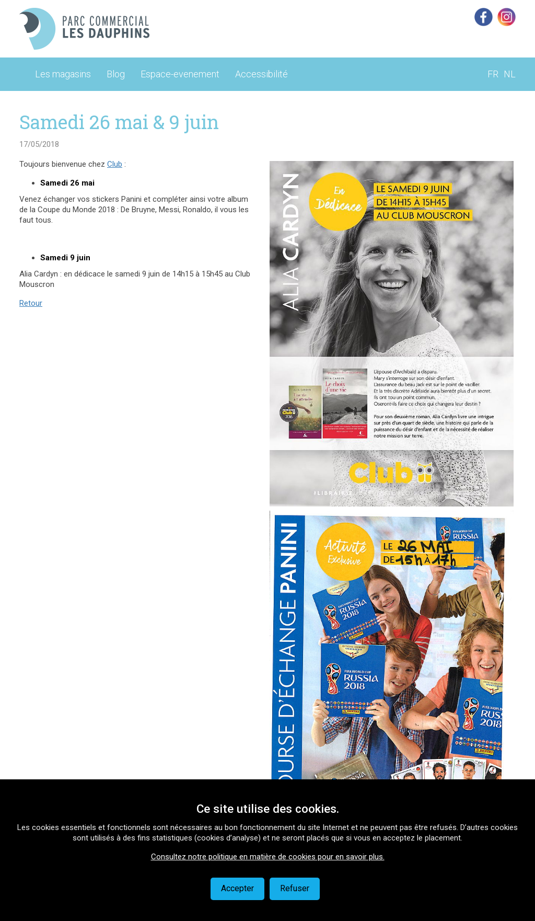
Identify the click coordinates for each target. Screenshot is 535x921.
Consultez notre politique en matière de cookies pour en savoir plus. (268, 856)
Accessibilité (261, 73)
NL (510, 73)
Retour (30, 303)
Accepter (237, 888)
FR (492, 73)
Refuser (294, 888)
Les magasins (63, 73)
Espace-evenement (180, 73)
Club (114, 164)
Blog (116, 73)
